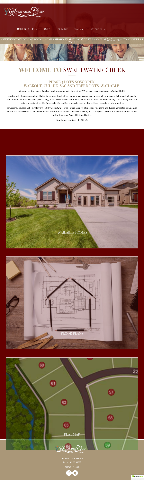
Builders (63, 28)
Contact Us (97, 28)
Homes (47, 28)
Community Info (26, 28)
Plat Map (79, 28)
